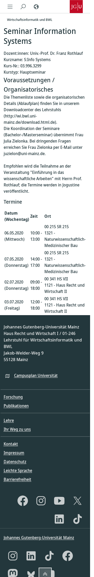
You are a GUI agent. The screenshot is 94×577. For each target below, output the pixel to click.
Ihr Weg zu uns (17, 429)
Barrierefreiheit (17, 479)
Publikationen (16, 406)
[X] (77, 501)
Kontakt (11, 444)
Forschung (13, 397)
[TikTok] (77, 519)
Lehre (9, 420)
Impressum (14, 453)
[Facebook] (22, 501)
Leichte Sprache (18, 470)
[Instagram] (41, 501)
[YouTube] (59, 501)
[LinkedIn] (59, 519)
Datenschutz (15, 461)
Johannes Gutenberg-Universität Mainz (39, 537)
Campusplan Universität (36, 375)
